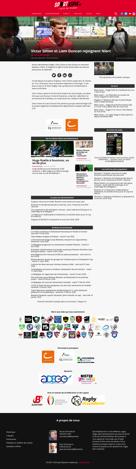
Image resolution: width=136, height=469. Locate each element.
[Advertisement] (14, 95)
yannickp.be (84, 462)
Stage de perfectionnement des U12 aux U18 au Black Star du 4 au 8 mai (113, 106)
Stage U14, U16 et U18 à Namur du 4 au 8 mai (113, 110)
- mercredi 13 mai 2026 (59, 232)
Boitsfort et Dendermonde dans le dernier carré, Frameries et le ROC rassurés (60, 205)
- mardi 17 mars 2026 (61, 270)
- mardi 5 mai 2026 (52, 236)
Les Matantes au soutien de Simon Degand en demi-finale (111, 96)
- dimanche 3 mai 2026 (59, 240)
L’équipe (9, 435)
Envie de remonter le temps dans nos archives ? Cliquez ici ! (62, 301)
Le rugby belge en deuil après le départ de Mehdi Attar (113, 115)
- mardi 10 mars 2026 (58, 274)
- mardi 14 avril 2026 (61, 250)
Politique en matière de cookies (19, 443)
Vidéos (98, 13)
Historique (10, 432)
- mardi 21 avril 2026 (60, 245)
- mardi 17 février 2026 (60, 282)
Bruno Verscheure (52, 58)
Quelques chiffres (13, 446)
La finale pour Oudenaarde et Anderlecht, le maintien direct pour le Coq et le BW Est (61, 215)
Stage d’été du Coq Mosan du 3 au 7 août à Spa (114, 91)
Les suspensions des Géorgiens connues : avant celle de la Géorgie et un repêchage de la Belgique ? (61, 210)
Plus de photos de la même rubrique (114, 77)
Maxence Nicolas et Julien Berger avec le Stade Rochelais (113, 101)
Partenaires (11, 439)
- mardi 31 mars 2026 (62, 260)
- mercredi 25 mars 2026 (60, 265)
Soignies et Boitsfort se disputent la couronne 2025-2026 (55, 219)
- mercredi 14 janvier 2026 (62, 296)
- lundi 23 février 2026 (59, 278)
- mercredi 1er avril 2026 (61, 255)
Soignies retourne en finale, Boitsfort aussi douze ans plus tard (57, 202)
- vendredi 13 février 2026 (61, 286)
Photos (89, 13)
